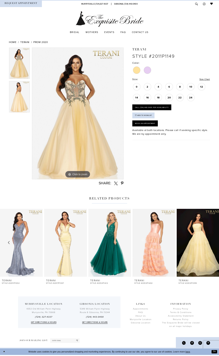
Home (13, 42)
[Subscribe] (82, 341)
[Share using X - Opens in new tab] (116, 183)
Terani (24, 42)
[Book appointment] (21, 4)
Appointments (140, 309)
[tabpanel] (19, 64)
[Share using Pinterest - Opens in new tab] (122, 183)
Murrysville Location (141, 319)
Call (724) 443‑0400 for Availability (155, 109)
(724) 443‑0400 (94, 317)
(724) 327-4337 (43, 317)
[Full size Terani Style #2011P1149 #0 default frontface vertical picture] (77, 113)
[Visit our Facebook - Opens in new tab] (190, 343)
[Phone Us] (94, 4)
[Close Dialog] (4, 352)
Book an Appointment (147, 127)
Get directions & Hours (44, 322)
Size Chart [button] (204, 79)
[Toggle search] (196, 4)
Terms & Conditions (181, 312)
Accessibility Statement (181, 316)
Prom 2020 (40, 42)
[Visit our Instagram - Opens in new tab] (199, 343)
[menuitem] (21, 4)
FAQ (140, 312)
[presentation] (21, 243)
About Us (140, 316)
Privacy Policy (180, 309)
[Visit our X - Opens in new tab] (181, 343)
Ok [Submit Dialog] (214, 352)
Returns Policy (181, 319)
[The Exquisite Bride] (110, 19)
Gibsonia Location (140, 323)
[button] (204, 4)
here (187, 352)
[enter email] (67, 341)
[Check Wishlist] (211, 4)
